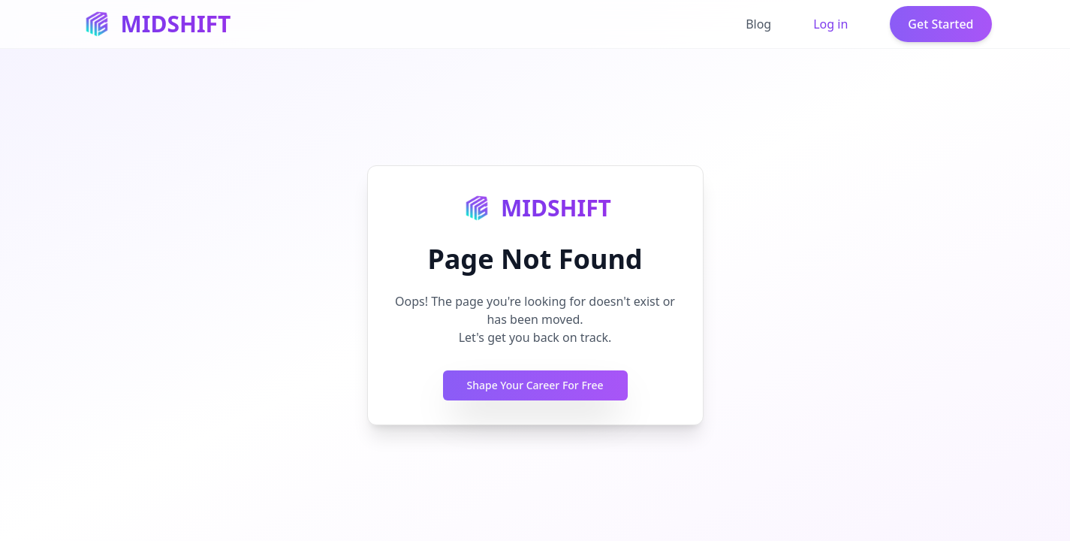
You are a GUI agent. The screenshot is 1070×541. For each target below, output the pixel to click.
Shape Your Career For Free (535, 385)
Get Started (940, 24)
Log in (830, 24)
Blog (758, 24)
